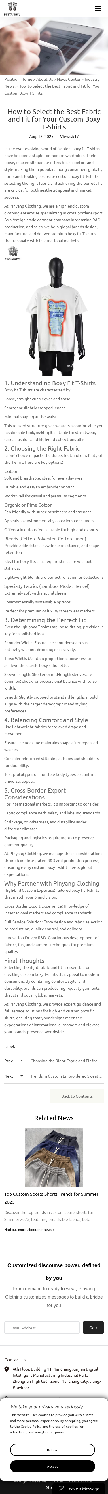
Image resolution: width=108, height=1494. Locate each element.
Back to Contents (77, 1096)
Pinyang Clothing (25, 205)
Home (26, 79)
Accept (52, 1466)
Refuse (52, 1450)
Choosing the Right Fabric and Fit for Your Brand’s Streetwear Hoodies (54, 1061)
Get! (93, 1327)
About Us (44, 79)
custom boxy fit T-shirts (77, 176)
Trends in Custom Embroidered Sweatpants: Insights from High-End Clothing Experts (54, 1076)
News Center (69, 79)
